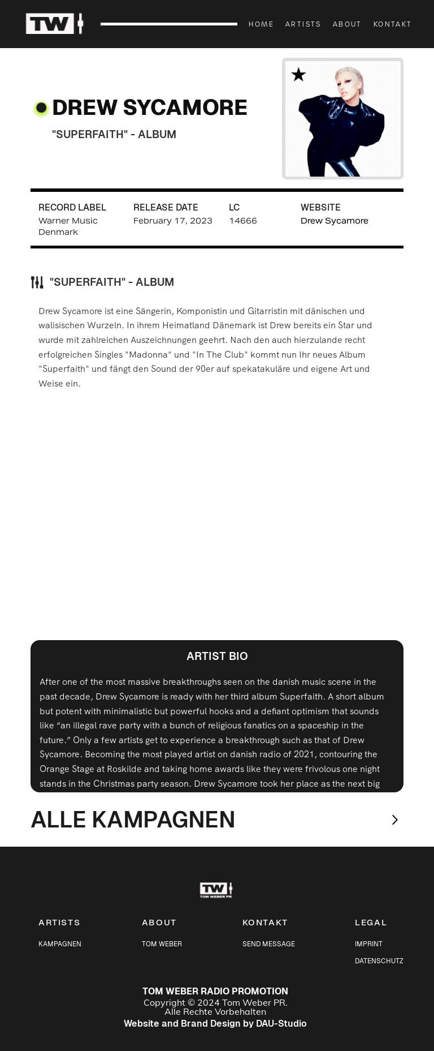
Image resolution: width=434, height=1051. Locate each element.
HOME (261, 24)
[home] (61, 24)
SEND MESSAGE (268, 944)
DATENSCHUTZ (379, 961)
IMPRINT (369, 944)
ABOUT (347, 24)
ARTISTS (303, 24)
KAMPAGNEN (59, 944)
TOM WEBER (162, 944)
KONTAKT (393, 24)
